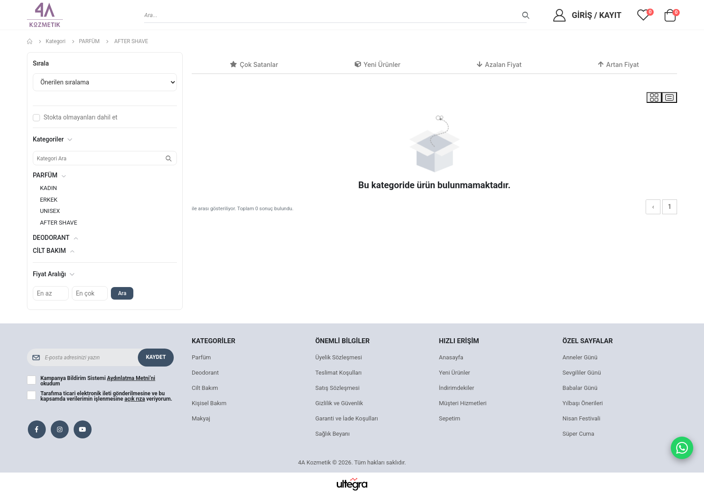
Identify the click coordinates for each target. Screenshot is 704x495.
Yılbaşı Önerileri (583, 403)
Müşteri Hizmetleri (463, 403)
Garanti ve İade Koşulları (346, 418)
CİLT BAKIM (49, 250)
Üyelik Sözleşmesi (338, 357)
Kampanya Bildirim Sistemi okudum (97, 381)
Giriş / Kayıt (596, 15)
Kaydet (156, 357)
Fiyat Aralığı (54, 274)
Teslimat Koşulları (338, 372)
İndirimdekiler (457, 388)
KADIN (48, 188)
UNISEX (50, 211)
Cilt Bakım (205, 388)
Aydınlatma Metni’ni (131, 378)
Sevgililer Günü (582, 372)
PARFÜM (89, 41)
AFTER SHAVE (58, 222)
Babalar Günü (580, 388)
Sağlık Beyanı (332, 433)
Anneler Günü (580, 357)
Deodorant (205, 372)
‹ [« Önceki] (653, 206)
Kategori (56, 41)
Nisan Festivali (581, 418)
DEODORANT (51, 237)
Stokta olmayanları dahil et (81, 117)
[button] (670, 17)
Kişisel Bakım (209, 403)
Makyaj (201, 418)
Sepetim (450, 418)
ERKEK (48, 199)
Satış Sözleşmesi (337, 388)
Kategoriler (52, 139)
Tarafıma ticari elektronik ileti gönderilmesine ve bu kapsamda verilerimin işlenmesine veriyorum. (106, 396)
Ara (122, 293)
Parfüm (201, 357)
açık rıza (134, 399)
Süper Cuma (578, 433)
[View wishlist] (643, 15)
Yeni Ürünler (455, 372)
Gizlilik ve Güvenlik (339, 403)
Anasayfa (451, 357)
